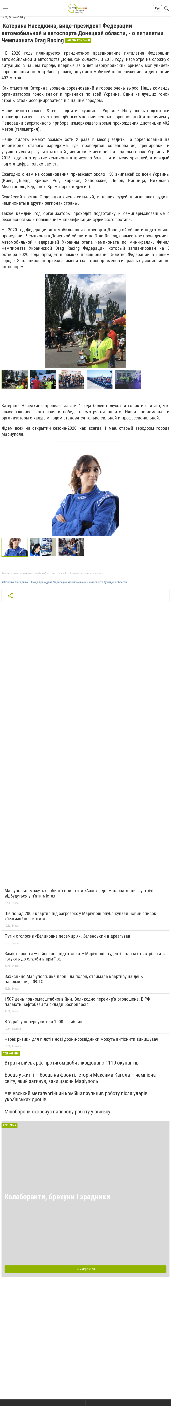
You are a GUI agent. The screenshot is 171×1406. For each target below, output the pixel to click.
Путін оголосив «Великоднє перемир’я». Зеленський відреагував (67, 936)
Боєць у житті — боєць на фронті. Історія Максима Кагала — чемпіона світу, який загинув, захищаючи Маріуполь (80, 1078)
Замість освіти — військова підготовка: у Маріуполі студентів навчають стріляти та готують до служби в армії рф (85, 956)
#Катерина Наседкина (15, 582)
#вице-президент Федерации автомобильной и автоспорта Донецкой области (79, 582)
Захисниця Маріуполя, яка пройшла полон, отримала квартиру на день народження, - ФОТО (74, 979)
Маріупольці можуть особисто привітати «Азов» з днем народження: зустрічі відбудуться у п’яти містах (79, 893)
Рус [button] (157, 8)
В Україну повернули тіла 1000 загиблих (43, 1021)
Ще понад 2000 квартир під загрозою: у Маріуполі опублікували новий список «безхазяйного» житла (80, 916)
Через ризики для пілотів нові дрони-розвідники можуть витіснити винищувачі (82, 1039)
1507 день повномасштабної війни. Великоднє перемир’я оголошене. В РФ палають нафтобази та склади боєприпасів (77, 1001)
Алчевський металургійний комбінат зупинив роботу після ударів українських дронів (76, 1096)
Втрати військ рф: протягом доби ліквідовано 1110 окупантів (72, 1063)
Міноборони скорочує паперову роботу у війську (57, 1111)
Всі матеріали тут (85, 1269)
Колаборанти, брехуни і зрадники (57, 1196)
